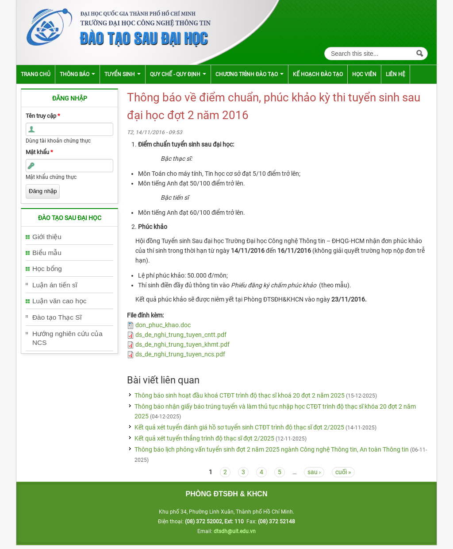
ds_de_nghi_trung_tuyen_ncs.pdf (180, 354)
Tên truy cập (43, 115)
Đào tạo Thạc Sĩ (57, 317)
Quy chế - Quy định (178, 74)
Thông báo (77, 74)
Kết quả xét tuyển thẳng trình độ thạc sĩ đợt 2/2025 (204, 438)
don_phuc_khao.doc (163, 325)
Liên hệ (395, 74)
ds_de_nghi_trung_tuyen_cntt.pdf (180, 334)
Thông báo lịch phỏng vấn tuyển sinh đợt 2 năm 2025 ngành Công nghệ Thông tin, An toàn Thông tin (271, 449)
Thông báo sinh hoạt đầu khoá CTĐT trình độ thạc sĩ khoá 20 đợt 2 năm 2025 (239, 395)
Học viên (364, 74)
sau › (314, 472)
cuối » (343, 472)
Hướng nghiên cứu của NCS (67, 338)
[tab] (69, 237)
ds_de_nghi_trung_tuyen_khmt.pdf (182, 344)
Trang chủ (35, 74)
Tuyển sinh (122, 74)
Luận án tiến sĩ (54, 285)
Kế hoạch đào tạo (318, 74)
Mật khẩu (39, 152)
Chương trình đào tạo (249, 74)
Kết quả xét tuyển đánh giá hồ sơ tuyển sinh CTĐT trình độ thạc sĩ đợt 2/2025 (239, 427)
